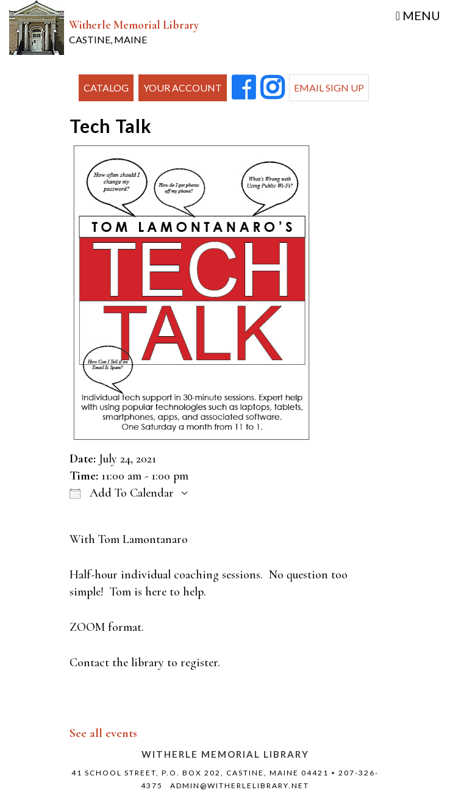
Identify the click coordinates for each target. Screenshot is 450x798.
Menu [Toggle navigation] (418, 15)
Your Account (182, 87)
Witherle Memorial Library (134, 31)
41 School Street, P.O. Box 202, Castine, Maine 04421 (200, 772)
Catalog (106, 87)
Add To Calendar (122, 493)
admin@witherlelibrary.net (239, 785)
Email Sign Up (329, 87)
